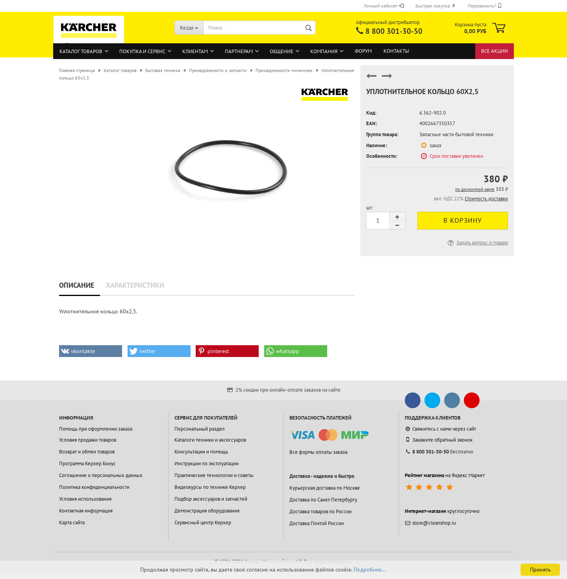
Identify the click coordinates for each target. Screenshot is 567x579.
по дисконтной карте (475, 189)
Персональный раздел (199, 428)
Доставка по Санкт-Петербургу (323, 499)
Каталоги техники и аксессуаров (210, 440)
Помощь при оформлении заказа (95, 428)
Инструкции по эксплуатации (206, 463)
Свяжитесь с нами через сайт (440, 428)
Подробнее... (370, 569)
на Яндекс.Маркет (445, 475)
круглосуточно (442, 511)
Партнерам (239, 51)
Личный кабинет (384, 6)
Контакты (396, 51)
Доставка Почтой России (316, 523)
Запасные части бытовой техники (456, 134)
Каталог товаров (80, 51)
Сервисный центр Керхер (202, 522)
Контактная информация (86, 510)
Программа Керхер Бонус (87, 463)
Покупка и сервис (142, 51)
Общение (281, 51)
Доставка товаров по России (320, 511)
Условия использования (85, 499)
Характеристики (135, 285)
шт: (369, 207)
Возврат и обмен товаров (87, 451)
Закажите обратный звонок (438, 439)
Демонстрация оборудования (206, 510)
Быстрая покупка (435, 6)
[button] (90, 351)
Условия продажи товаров (87, 440)
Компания (323, 51)
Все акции (494, 51)
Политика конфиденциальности (94, 487)
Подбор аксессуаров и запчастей (210, 499)
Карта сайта (72, 522)
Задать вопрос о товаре (477, 242)
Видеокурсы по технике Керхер (210, 487)
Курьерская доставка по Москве (324, 488)
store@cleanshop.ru (430, 523)
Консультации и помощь (201, 451)
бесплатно (439, 451)
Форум (363, 51)
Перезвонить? (485, 6)
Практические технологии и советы (214, 475)
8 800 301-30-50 (393, 31)
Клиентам (195, 51)
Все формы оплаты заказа (318, 452)
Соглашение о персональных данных (101, 475)
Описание (76, 285)
